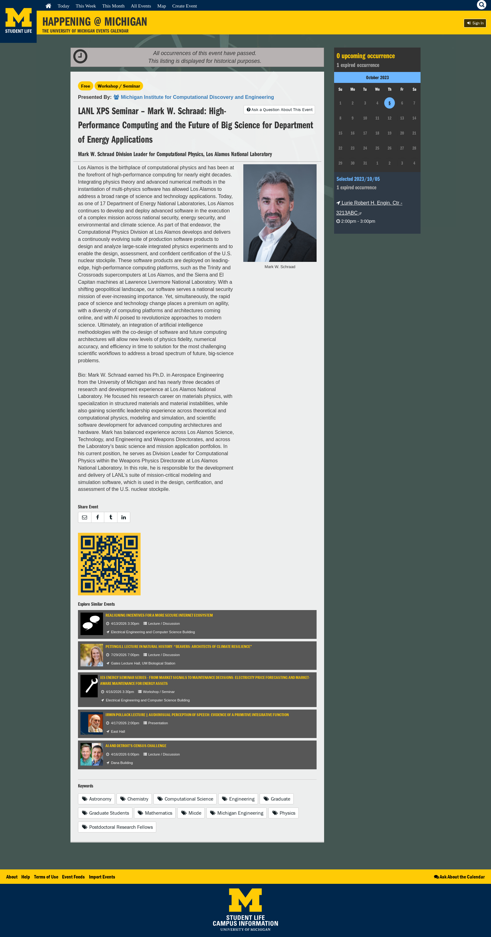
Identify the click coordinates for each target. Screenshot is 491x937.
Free (85, 86)
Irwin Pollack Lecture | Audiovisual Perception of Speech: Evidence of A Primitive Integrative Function (197, 714)
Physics (283, 813)
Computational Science (185, 799)
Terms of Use (46, 876)
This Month (113, 5)
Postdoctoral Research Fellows (117, 827)
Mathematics (155, 813)
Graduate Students (105, 813)
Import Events (102, 876)
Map (161, 5)
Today (64, 5)
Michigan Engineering (237, 813)
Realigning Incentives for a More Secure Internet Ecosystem (159, 615)
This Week (86, 5)
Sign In (475, 23)
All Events (141, 5)
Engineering (238, 799)
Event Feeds (73, 876)
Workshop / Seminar (119, 86)
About (12, 876)
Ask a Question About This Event (279, 109)
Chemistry (134, 799)
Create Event (184, 5)
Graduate (276, 799)
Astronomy (96, 799)
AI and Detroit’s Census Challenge (136, 745)
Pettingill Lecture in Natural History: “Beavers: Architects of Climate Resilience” (179, 646)
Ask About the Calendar (459, 876)
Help (25, 876)
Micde (191, 813)
